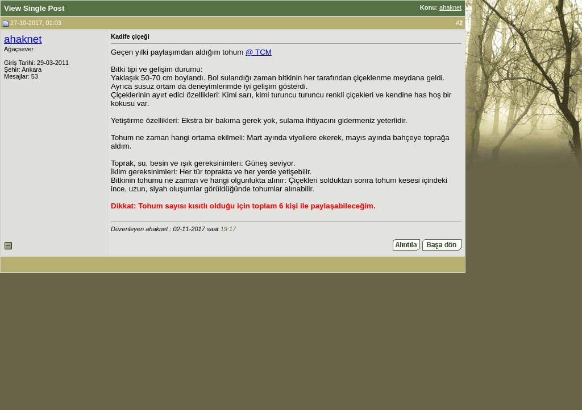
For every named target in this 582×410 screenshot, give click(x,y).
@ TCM (259, 52)
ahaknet (450, 7)
